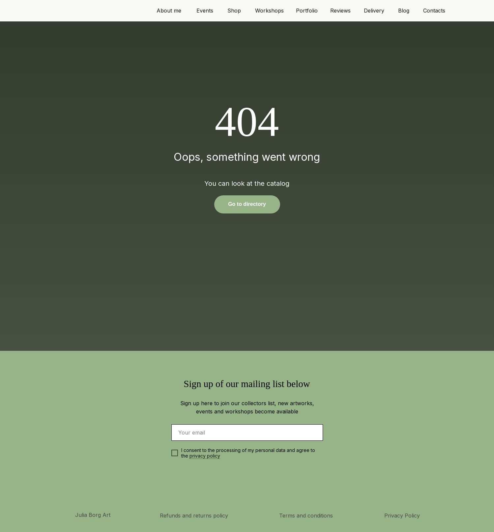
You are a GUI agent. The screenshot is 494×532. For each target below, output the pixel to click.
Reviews (340, 10)
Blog (403, 10)
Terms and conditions (306, 515)
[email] (247, 432)
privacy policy (204, 456)
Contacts (434, 10)
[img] (256, 487)
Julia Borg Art (92, 515)
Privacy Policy (402, 515)
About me (169, 10)
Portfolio (307, 10)
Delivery (374, 10)
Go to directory (247, 204)
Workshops (269, 10)
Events (204, 10)
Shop (234, 10)
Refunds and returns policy (194, 515)
